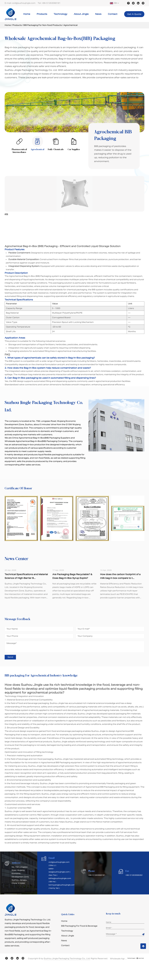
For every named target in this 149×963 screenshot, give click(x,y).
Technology (60, 14)
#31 (6, 214)
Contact (112, 14)
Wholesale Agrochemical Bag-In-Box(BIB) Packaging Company (36, 441)
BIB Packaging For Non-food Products (42, 25)
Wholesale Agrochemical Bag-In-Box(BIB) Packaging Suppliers (118, 958)
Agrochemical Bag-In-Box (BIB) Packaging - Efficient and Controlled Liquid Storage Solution (62, 246)
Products (42, 14)
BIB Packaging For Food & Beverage (79, 926)
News (98, 14)
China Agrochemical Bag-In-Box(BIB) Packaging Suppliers (41, 438)
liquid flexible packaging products (84, 689)
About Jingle (81, 14)
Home (26, 14)
